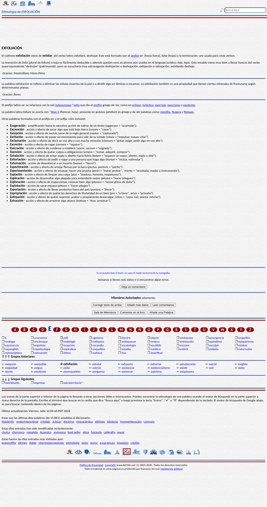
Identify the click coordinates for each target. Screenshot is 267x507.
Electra (126, 338)
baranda (96, 432)
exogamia (99, 371)
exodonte (189, 105)
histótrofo (8, 421)
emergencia (216, 338)
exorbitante (12, 383)
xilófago (100, 421)
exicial (213, 364)
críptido (45, 421)
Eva (124, 353)
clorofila (165, 112)
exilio (66, 368)
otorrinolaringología (51, 443)
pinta (84, 443)
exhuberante (188, 364)
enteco (155, 341)
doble (32, 443)
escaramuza (107, 443)
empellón (244, 338)
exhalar (97, 364)
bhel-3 (55, 112)
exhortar (155, 364)
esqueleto (99, 349)
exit (211, 368)
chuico (6, 432)
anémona (60, 432)
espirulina (69, 349)
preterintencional (27, 421)
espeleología (42, 349)
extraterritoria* (73, 383)
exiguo (38, 368)
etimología (73, 443)
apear (120, 432)
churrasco (18, 432)
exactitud (156, 353)
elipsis (154, 338)
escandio (98, 345)
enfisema (98, 341)
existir (183, 368)
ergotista (39, 345)
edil (65, 338)
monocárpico (84, 421)
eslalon (242, 345)
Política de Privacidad (92, 465)
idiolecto (112, 421)
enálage (10, 341)
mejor (94, 443)
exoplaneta (187, 371)
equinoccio (12, 345)
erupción (69, 345)
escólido (156, 345)
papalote (32, 432)
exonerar (127, 371)
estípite (213, 349)
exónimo (156, 371)
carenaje (149, 421)
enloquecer (129, 341)
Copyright (110, 465)
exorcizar (160, 105)
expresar (39, 383)
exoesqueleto (71, 371)
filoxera (176, 112)
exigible (243, 364)
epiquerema (246, 341)
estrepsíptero (13, 353)
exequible (40, 364)
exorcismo (174, 105)
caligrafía (109, 432)
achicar (56, 421)
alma (86, 432)
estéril (184, 349)
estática (155, 349)
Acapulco (45, 432)
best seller (74, 432)
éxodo (9, 371)
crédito (134, 443)
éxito (241, 368)
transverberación (131, 421)
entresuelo (186, 341)
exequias (10, 364)
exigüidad (11, 368)
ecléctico (147, 105)
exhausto (127, 364)
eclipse (136, 105)
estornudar (245, 349)
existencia (128, 368)
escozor (184, 345)
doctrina (69, 421)
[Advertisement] (133, 31)
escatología (129, 345)
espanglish (11, 349)
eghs (77, 105)
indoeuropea (63, 105)
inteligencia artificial (171, 468)
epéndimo (215, 341)
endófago (69, 341)
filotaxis (189, 112)
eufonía (97, 353)
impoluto (122, 443)
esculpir (214, 345)
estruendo (40, 353)
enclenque (41, 341)
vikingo (22, 443)
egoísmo (98, 338)
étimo (67, 353)
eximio (97, 368)
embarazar (186, 338)
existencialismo (160, 368)
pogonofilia (9, 443)
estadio (126, 349)
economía (40, 338)
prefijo (135, 56)
